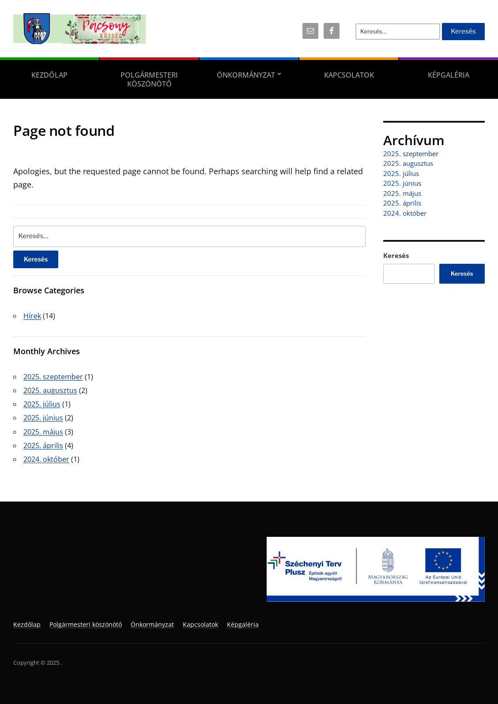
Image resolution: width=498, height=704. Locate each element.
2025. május (43, 432)
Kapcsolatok (349, 75)
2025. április (43, 445)
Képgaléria (448, 75)
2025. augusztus (50, 390)
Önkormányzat (246, 75)
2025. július (41, 404)
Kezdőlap (49, 75)
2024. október (46, 459)
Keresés (396, 255)
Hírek (32, 316)
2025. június (43, 418)
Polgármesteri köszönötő (149, 79)
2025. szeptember (53, 377)
